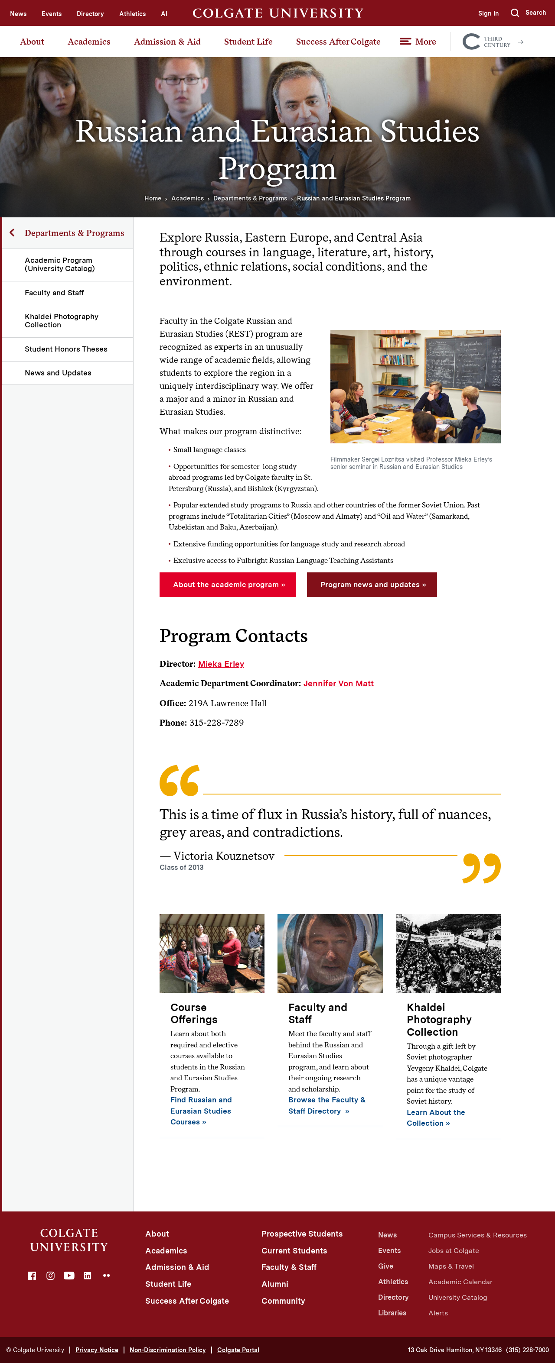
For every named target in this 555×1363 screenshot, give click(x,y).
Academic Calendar (460, 1282)
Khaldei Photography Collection (62, 320)
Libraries (392, 1313)
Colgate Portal (238, 1350)
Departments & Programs (250, 198)
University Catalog (457, 1297)
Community (283, 1300)
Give (385, 1266)
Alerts (438, 1313)
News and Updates (58, 372)
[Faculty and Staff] (330, 1020)
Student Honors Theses (66, 349)
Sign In (488, 13)
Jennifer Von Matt (339, 683)
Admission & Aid (167, 41)
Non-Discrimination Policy (168, 1350)
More (425, 41)
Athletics (132, 13)
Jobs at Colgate (453, 1251)
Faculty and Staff (55, 292)
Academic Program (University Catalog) (60, 264)
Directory (90, 13)
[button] (528, 13)
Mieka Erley (221, 664)
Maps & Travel (451, 1266)
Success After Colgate (338, 41)
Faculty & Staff (289, 1267)
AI (164, 13)
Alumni (274, 1284)
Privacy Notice (96, 1350)
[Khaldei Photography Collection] (448, 1027)
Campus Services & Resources (477, 1235)
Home (152, 198)
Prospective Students (302, 1233)
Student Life (248, 41)
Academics (89, 41)
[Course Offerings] (212, 1026)
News (18, 13)
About (32, 41)
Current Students (294, 1250)
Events (52, 13)
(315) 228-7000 (527, 1350)
